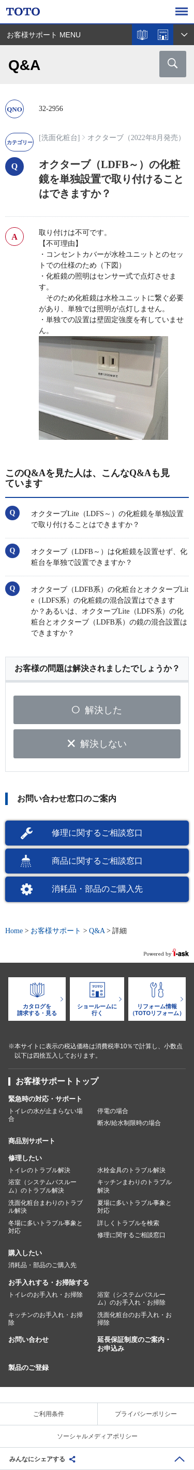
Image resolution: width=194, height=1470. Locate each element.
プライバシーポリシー (146, 1414)
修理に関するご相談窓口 (97, 832)
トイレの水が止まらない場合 (45, 1115)
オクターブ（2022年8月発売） (136, 138)
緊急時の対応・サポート (45, 1099)
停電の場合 (112, 1111)
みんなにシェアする (37, 1459)
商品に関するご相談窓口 (97, 860)
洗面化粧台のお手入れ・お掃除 (134, 1319)
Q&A (97, 931)
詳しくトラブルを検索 (128, 1223)
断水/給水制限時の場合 (129, 1123)
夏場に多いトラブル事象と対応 (134, 1207)
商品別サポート (31, 1141)
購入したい (25, 1253)
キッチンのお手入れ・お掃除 (45, 1319)
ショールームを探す (163, 34)
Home (14, 931)
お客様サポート (56, 931)
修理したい (25, 1158)
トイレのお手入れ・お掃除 (45, 1294)
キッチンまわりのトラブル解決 (134, 1186)
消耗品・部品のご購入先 (97, 888)
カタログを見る (142, 34)
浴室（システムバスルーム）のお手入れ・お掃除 (131, 1299)
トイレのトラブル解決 (39, 1170)
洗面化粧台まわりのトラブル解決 (45, 1207)
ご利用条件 (48, 1414)
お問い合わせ (28, 1339)
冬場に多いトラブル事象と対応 (45, 1227)
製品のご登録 (28, 1367)
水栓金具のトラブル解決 (131, 1170)
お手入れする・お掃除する (48, 1282)
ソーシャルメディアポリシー (97, 1436)
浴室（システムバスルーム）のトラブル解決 (42, 1186)
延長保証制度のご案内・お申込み (134, 1344)
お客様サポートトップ (57, 1081)
